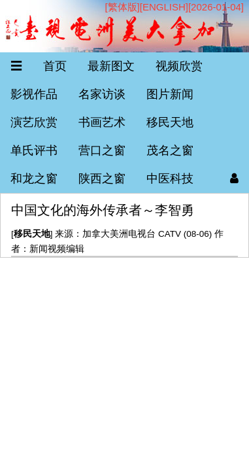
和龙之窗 (34, 178)
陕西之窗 (101, 178)
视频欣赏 (179, 66)
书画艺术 (101, 122)
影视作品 (34, 94)
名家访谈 (101, 94)
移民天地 (169, 122)
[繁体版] (122, 6)
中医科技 (169, 178)
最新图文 (111, 66)
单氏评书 (34, 150)
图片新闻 (169, 94)
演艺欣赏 (34, 122)
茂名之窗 (169, 150)
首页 (55, 66)
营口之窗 (101, 150)
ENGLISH (164, 6)
